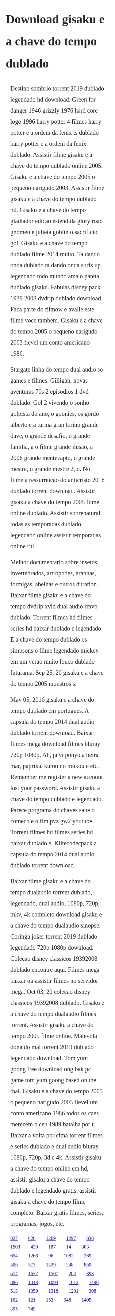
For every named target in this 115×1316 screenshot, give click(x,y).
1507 (53, 1273)
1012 (74, 1282)
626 (32, 1238)
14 (68, 1246)
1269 (51, 1238)
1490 (94, 1282)
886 (14, 1282)
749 (32, 1308)
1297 (71, 1238)
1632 (33, 1273)
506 (14, 1264)
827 (14, 1238)
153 (49, 1299)
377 (32, 1264)
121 (32, 1299)
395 (14, 1308)
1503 (15, 1246)
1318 (53, 1291)
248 (70, 1264)
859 (87, 1264)
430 (34, 1246)
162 (14, 1299)
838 (90, 1238)
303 (85, 1246)
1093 (53, 1282)
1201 (74, 1291)
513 (14, 1291)
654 (14, 1255)
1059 (33, 1291)
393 (90, 1273)
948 (67, 1299)
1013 (33, 1282)
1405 (86, 1299)
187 (52, 1246)
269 (87, 1255)
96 (50, 1255)
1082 (69, 1255)
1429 (51, 1264)
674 (14, 1273)
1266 (33, 1255)
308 (92, 1291)
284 (72, 1273)
